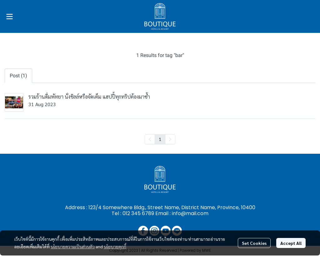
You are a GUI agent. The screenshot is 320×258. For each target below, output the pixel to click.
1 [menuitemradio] (160, 139)
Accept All (291, 243)
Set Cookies (254, 243)
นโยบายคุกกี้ (115, 246)
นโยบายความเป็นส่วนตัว (73, 246)
